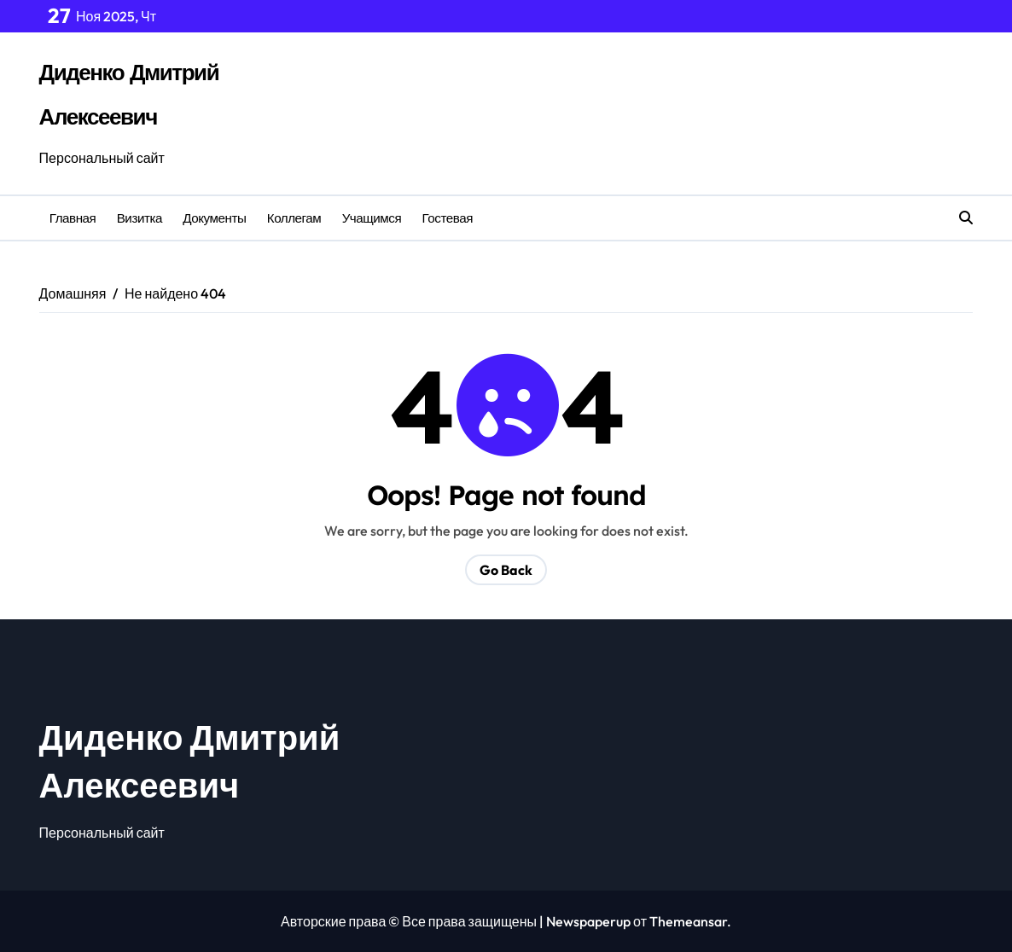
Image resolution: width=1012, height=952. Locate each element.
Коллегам (294, 218)
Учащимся (372, 218)
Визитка (139, 218)
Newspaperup (588, 921)
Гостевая (447, 218)
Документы (214, 218)
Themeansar (688, 921)
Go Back (506, 569)
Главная (72, 218)
